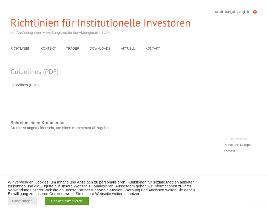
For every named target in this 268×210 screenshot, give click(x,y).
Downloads (100, 48)
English (244, 12)
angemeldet (36, 128)
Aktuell (128, 48)
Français (230, 12)
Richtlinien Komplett (238, 145)
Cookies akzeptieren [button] (66, 201)
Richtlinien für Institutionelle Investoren (100, 22)
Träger (72, 48)
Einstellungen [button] (22, 201)
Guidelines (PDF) (24, 85)
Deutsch (217, 12)
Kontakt (152, 48)
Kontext (48, 48)
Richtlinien (20, 48)
